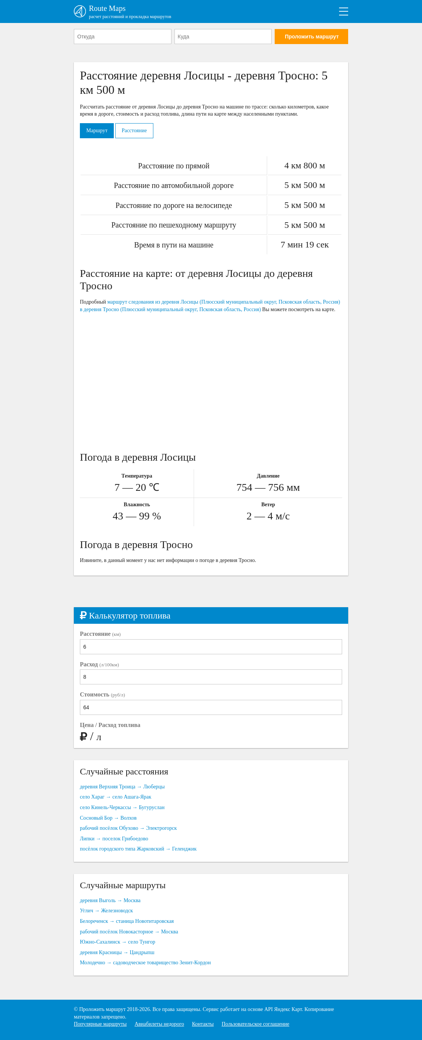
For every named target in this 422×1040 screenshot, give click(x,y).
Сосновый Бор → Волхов (108, 818)
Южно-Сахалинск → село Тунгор (117, 942)
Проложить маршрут (312, 37)
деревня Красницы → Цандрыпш (117, 952)
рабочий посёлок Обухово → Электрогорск (128, 828)
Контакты (203, 1024)
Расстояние (134, 130)
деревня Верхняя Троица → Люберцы (122, 787)
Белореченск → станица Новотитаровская (127, 921)
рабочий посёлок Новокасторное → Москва (129, 932)
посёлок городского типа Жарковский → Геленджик (138, 849)
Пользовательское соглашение (255, 1024)
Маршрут (96, 130)
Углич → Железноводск (106, 910)
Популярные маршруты (100, 1024)
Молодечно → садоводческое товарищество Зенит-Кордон (145, 962)
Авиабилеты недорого (159, 1024)
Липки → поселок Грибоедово (114, 838)
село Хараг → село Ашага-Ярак (115, 797)
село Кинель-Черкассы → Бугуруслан (122, 807)
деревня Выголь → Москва (110, 900)
